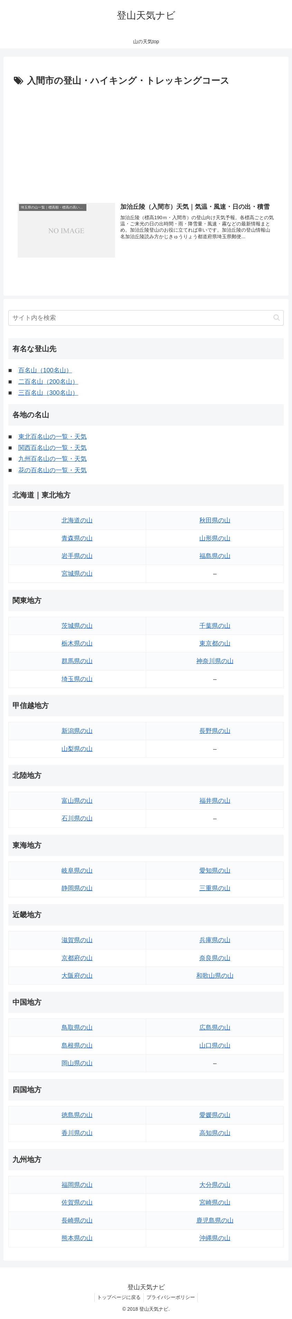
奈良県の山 (214, 958)
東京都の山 (214, 643)
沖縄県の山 (214, 1238)
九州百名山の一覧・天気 (52, 459)
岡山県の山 (77, 1063)
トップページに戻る (118, 1297)
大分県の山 (214, 1184)
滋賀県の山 (77, 940)
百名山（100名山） (45, 370)
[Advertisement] (146, 140)
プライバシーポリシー (171, 1297)
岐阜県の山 (77, 870)
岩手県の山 (77, 555)
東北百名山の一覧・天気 (52, 436)
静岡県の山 (77, 888)
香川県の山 (77, 1133)
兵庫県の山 (214, 940)
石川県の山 (77, 818)
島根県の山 (77, 1045)
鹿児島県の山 (215, 1220)
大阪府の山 (77, 975)
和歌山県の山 (215, 975)
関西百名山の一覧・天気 (52, 447)
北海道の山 (77, 520)
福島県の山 (214, 555)
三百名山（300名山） (48, 392)
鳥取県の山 (77, 1027)
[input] (146, 318)
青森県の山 (77, 538)
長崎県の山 (77, 1220)
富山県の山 (77, 800)
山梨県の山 (77, 748)
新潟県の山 (77, 730)
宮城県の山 (77, 573)
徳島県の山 (77, 1115)
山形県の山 (214, 538)
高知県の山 (214, 1133)
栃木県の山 (77, 643)
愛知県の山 (214, 870)
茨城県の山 (77, 625)
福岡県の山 (77, 1184)
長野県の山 (214, 730)
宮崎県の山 (214, 1202)
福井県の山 (214, 800)
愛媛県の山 (214, 1115)
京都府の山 (77, 958)
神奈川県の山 (215, 661)
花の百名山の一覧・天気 (52, 470)
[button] (277, 318)
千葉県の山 (214, 625)
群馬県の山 (77, 661)
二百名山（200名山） (48, 381)
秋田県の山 (214, 520)
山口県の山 (214, 1045)
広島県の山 (214, 1027)
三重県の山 (214, 888)
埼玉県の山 (77, 679)
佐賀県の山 (77, 1202)
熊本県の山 (77, 1238)
